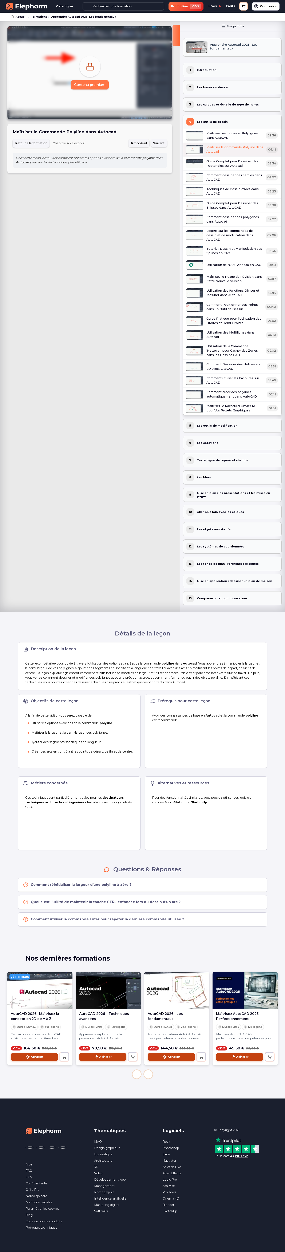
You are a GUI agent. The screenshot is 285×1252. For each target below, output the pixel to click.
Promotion (186, 6)
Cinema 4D (171, 1198)
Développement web (110, 1179)
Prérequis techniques (41, 1227)
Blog (29, 1215)
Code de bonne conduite (44, 1221)
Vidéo (98, 1173)
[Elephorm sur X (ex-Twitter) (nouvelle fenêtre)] (41, 1148)
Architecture (103, 1161)
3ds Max (169, 1186)
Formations (39, 16)
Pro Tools (169, 1192)
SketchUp (170, 1211)
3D (96, 1167)
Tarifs (230, 6)
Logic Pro (170, 1179)
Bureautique (103, 1154)
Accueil (19, 17)
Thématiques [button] (110, 1130)
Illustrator (169, 1161)
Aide (29, 1164)
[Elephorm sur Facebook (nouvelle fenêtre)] (30, 1148)
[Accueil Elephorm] (44, 1131)
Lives (215, 6)
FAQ (29, 1171)
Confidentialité (36, 1183)
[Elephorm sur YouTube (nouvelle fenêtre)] (52, 1148)
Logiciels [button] (173, 1130)
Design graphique (107, 1148)
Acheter (34, 1057)
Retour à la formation (31, 143)
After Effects (172, 1173)
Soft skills (101, 1211)
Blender (168, 1205)
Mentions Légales (39, 1202)
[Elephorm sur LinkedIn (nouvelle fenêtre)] (63, 1148)
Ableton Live (172, 1167)
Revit (166, 1142)
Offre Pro (32, 1190)
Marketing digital (106, 1205)
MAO (98, 1142)
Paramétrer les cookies (42, 1209)
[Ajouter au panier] (64, 1056)
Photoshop (171, 1148)
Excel (166, 1154)
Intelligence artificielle (110, 1198)
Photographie (104, 1192)
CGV (29, 1177)
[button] (136, 1074)
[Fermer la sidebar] (176, 35)
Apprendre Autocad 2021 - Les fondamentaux (83, 16)
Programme (232, 26)
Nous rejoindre (36, 1196)
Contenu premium (90, 85)
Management (104, 1186)
